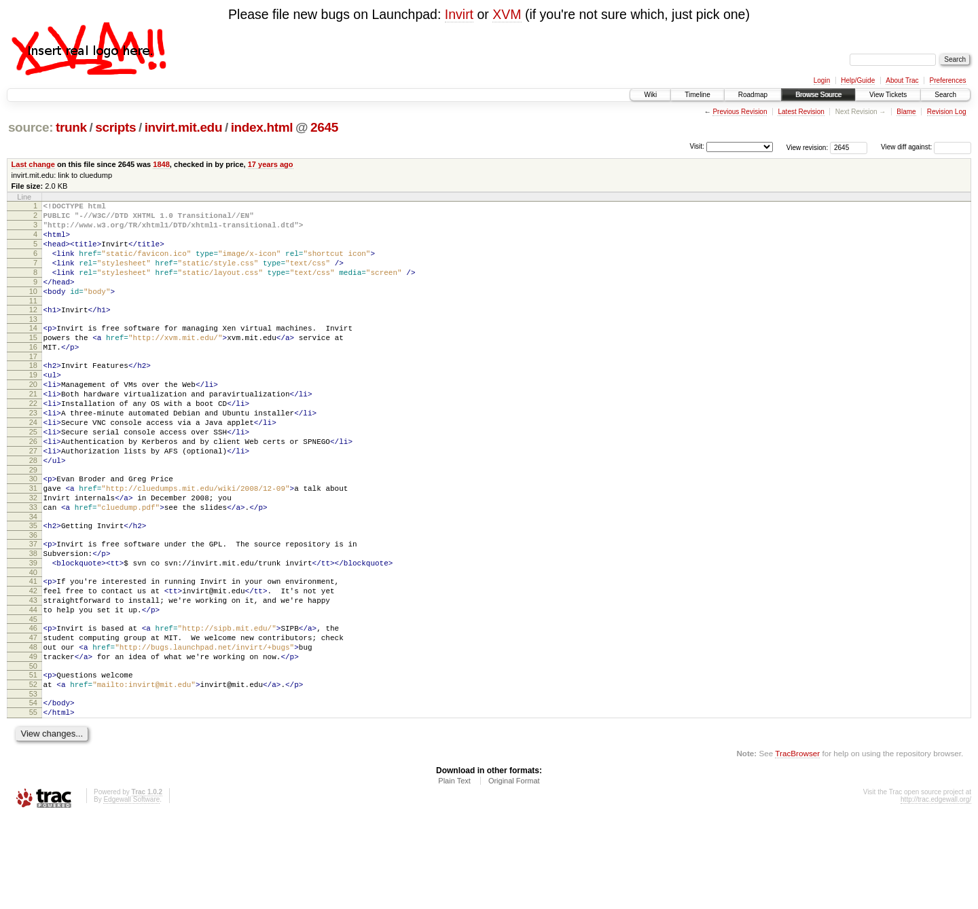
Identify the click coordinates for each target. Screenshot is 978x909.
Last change (33, 164)
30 (33, 529)
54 (33, 790)
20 (33, 417)
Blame (906, 111)
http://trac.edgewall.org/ (936, 891)
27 (33, 498)
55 (33, 802)
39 (33, 628)
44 (33, 683)
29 (33, 521)
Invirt (459, 14)
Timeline (697, 94)
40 (33, 639)
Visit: (696, 146)
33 (33, 564)
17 (33, 385)
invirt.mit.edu (184, 127)
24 (33, 463)
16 (33, 373)
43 (33, 671)
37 (33, 605)
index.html (262, 127)
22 (33, 440)
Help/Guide (858, 80)
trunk (71, 127)
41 (33, 648)
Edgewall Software (131, 891)
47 (33, 715)
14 (33, 350)
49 (33, 738)
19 (33, 405)
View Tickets (888, 94)
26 (33, 486)
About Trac (902, 80)
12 (33, 330)
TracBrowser (797, 844)
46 (33, 703)
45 (33, 694)
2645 (324, 127)
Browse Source (818, 94)
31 (33, 541)
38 (33, 616)
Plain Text (454, 872)
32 (33, 553)
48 (33, 726)
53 (33, 781)
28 (33, 509)
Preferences (948, 80)
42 (33, 660)
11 (33, 321)
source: (30, 127)
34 (33, 576)
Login (822, 80)
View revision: (807, 147)
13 (33, 341)
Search (945, 94)
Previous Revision (739, 111)
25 (33, 474)
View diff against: (926, 147)
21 (33, 428)
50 (33, 749)
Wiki (650, 94)
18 (33, 394)
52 (33, 770)
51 (33, 758)
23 (33, 451)
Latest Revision (801, 111)
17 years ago (270, 164)
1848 (161, 164)
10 (33, 309)
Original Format (514, 872)
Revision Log (946, 111)
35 (33, 584)
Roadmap (752, 94)
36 (33, 596)
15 (33, 362)
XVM (506, 14)
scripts (115, 127)
